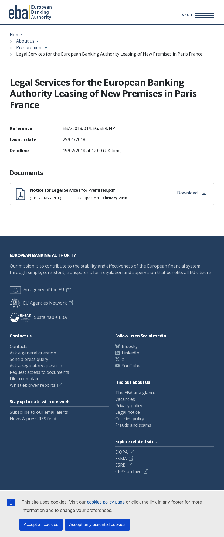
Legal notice (127, 412)
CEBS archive (128, 471)
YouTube (131, 366)
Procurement (29, 47)
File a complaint (25, 379)
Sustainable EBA (38, 317)
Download (191, 193)
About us (25, 41)
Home (16, 34)
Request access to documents (39, 372)
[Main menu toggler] (197, 15)
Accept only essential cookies (97, 524)
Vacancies (125, 399)
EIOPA (121, 452)
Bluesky (130, 346)
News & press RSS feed (33, 419)
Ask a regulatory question (36, 366)
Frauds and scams (133, 425)
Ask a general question (33, 353)
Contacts (19, 346)
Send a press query (29, 359)
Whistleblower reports (32, 385)
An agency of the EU (37, 290)
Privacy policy (128, 406)
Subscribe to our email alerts (39, 412)
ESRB (120, 465)
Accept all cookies (41, 524)
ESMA (121, 458)
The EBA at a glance (135, 393)
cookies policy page (106, 502)
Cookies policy (129, 419)
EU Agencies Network (38, 303)
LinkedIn (130, 353)
